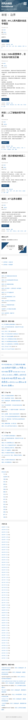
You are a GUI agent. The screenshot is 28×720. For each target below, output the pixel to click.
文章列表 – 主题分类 (8, 262)
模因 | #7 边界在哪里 (11, 198)
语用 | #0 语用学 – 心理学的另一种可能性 (11, 288)
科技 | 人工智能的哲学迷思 (8, 305)
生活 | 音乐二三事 (6, 331)
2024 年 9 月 (5, 542)
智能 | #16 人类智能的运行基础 (9, 339)
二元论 (7, 147)
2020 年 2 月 (5, 628)
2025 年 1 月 (5, 534)
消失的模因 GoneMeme (7, 5)
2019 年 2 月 (5, 655)
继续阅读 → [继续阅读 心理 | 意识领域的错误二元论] (5, 185)
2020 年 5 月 (5, 620)
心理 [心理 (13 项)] (3, 375)
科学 (4, 499)
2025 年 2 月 (5, 532)
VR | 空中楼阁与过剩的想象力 (9, 324)
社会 (12, 103)
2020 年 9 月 (5, 610)
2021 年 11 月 (5, 580)
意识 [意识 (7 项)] (5, 375)
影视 (4, 484)
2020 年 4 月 (5, 622)
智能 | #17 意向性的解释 (7, 336)
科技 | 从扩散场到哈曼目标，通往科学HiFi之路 (12, 327)
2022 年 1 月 (5, 575)
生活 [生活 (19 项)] (24, 375)
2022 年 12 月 (5, 565)
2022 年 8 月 (5, 567)
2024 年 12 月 (5, 537)
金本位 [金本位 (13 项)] (6, 385)
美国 (18, 104)
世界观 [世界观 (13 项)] (7, 364)
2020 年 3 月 (5, 625)
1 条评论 (5, 66)
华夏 (4, 479)
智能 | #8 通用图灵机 (7, 462)
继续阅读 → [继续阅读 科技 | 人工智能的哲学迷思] (5, 142)
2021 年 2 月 (5, 600)
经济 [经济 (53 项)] (15, 378)
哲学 (10, 46)
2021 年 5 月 (5, 592)
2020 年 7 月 (5, 615)
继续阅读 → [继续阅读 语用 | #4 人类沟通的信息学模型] (5, 41)
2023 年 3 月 (5, 559)
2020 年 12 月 (5, 605)
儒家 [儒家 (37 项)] (14, 367)
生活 (4, 494)
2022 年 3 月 (5, 572)
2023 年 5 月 (5, 554)
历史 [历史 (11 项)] (25, 368)
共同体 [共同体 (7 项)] (17, 368)
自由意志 (19, 46)
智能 (4, 489)
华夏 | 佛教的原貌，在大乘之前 (9, 423)
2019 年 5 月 (5, 648)
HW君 (4, 30)
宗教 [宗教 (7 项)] (24, 371)
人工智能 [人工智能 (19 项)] (15, 364)
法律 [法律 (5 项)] (19, 375)
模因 (12, 229)
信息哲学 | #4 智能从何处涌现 (9, 309)
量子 (4, 514)
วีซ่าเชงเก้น (4, 690)
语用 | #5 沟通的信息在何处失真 (9, 276)
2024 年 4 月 (5, 544)
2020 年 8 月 (5, 612)
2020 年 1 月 (5, 630)
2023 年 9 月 (5, 547)
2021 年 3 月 (5, 597)
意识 (16, 46)
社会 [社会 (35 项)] (3, 378)
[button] (25, 2)
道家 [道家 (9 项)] (23, 382)
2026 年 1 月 (5, 527)
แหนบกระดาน (5, 672)
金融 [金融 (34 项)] (10, 385)
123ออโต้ (4, 703)
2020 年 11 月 (5, 607)
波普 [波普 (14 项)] (21, 375)
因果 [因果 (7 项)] (14, 371)
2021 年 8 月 (5, 587)
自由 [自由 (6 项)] (22, 378)
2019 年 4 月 (5, 650)
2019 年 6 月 (5, 645)
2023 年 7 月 (5, 549)
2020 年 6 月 (5, 617)
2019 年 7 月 (5, 643)
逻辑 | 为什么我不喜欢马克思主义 (9, 426)
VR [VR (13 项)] (4, 364)
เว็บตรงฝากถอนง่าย (6, 667)
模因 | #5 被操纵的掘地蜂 (8, 395)
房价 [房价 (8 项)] (8, 375)
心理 (13, 46)
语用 (12, 44)
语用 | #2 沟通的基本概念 (8, 284)
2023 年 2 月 (5, 562)
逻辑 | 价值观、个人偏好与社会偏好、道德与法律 (13, 409)
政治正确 (12, 104)
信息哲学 (5, 476)
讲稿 (4, 507)
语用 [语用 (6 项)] (9, 382)
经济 (4, 504)
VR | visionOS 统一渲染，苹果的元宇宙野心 (12, 455)
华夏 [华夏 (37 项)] (21, 367)
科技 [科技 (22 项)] (11, 378)
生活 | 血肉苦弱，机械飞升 (8, 313)
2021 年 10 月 (5, 582)
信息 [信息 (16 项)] (3, 368)
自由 (21, 104)
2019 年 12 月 (5, 633)
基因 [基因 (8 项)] (19, 371)
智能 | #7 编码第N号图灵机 (8, 452)
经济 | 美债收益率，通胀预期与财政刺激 (11, 400)
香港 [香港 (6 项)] (13, 385)
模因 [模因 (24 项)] (16, 375)
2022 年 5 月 (5, 570)
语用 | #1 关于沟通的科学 (8, 292)
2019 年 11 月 (5, 635)
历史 (4, 481)
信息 (7, 46)
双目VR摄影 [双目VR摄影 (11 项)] (5, 372)
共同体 (7, 104)
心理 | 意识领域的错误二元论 (8, 296)
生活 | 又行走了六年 (6, 346)
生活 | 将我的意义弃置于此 (8, 447)
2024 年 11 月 (5, 539)
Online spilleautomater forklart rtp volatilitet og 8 (14, 681)
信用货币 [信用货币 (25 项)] (8, 367)
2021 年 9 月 (5, 585)
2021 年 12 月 (5, 577)
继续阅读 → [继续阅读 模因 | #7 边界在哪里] (5, 225)
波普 (17, 191)
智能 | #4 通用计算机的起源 (8, 459)
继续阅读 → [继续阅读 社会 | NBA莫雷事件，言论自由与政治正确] (5, 99)
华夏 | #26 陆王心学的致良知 (8, 300)
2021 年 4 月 (5, 595)
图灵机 (14, 147)
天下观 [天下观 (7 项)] (21, 371)
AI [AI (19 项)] (2, 364)
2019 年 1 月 (5, 658)
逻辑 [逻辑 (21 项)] (20, 382)
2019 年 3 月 (5, 653)
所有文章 (8, 44)
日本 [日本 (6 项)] (13, 375)
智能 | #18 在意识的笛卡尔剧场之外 (10, 334)
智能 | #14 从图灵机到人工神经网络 (10, 344)
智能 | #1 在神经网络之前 (8, 442)
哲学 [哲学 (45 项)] (10, 371)
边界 (4, 106)
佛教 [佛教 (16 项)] (23, 364)
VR (4, 474)
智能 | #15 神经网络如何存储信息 (9, 341)
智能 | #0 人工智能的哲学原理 (9, 445)
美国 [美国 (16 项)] (19, 378)
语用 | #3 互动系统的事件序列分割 (10, 280)
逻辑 (16, 149)
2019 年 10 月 (5, 638)
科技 (12, 146)
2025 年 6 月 (5, 529)
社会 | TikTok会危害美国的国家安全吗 (11, 416)
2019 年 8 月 (5, 640)
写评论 (4, 32)
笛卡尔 (5, 149)
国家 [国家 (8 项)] (16, 371)
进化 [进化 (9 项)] (17, 382)
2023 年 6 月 (5, 552)
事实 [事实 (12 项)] (11, 364)
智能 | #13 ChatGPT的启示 (8, 349)
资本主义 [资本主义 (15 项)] (13, 382)
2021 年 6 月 (5, 590)
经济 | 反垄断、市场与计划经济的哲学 (10, 414)
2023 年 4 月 (5, 557)
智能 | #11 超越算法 (6, 450)
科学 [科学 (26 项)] (7, 378)
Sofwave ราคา (5, 699)
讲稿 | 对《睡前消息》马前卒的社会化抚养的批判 (13, 419)
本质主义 (18, 147)
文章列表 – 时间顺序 (8, 264)
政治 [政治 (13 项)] (10, 375)
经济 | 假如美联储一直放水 (8, 398)
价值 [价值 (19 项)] (20, 364)
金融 (4, 517)
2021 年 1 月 (5, 602)
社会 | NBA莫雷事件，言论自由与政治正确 (13, 55)
